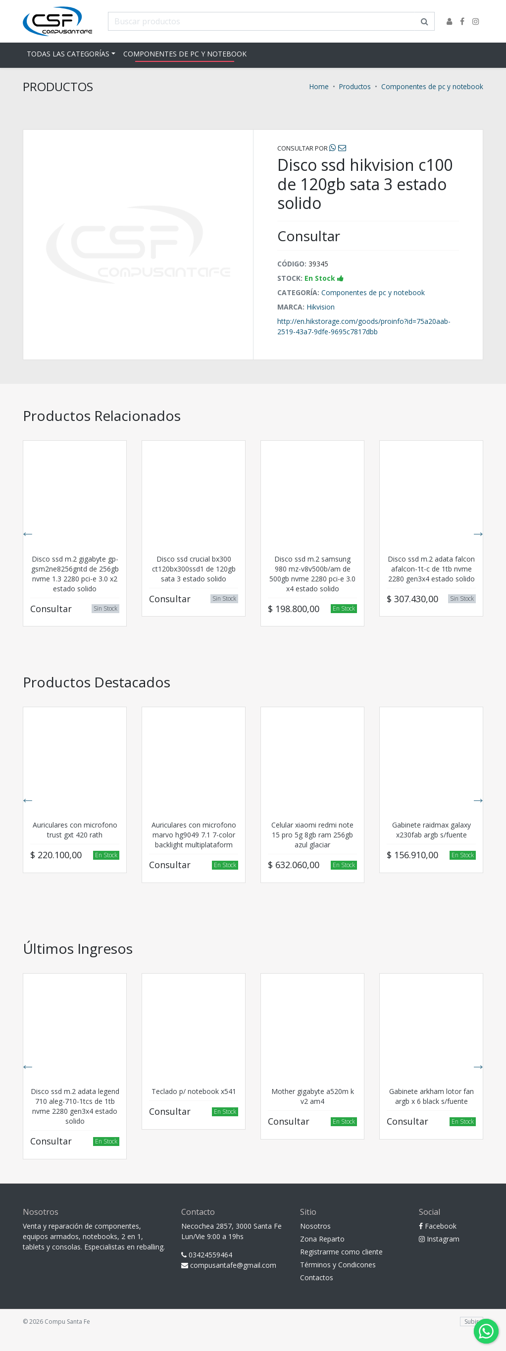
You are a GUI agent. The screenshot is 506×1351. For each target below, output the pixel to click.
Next (478, 533)
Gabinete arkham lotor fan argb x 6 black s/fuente (431, 1096)
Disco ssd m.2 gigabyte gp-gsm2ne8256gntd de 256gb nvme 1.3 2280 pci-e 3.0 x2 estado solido (75, 573)
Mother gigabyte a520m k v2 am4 (312, 1096)
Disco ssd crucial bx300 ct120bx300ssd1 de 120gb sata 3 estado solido (194, 568)
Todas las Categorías (68, 53)
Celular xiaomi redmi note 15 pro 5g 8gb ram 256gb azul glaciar (312, 834)
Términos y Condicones (338, 1264)
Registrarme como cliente (341, 1251)
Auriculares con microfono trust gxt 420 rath (75, 829)
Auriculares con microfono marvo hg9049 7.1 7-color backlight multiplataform (194, 834)
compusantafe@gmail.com (228, 1265)
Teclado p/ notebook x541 (194, 1091)
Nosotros (315, 1226)
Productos (355, 86)
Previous (27, 533)
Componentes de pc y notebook (185, 53)
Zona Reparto (322, 1239)
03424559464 (206, 1254)
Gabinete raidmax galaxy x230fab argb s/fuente (431, 829)
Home (319, 86)
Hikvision (320, 307)
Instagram (439, 1239)
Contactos (316, 1277)
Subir (471, 1321)
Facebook (437, 1226)
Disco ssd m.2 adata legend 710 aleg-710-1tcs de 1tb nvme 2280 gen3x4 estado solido (75, 1106)
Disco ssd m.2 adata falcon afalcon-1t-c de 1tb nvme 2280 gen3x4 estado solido (431, 568)
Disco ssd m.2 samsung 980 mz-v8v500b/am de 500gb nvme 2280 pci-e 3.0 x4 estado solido (312, 573)
